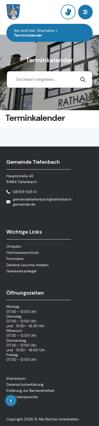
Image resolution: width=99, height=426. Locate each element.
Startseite (46, 30)
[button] (85, 12)
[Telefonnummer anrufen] (21, 191)
